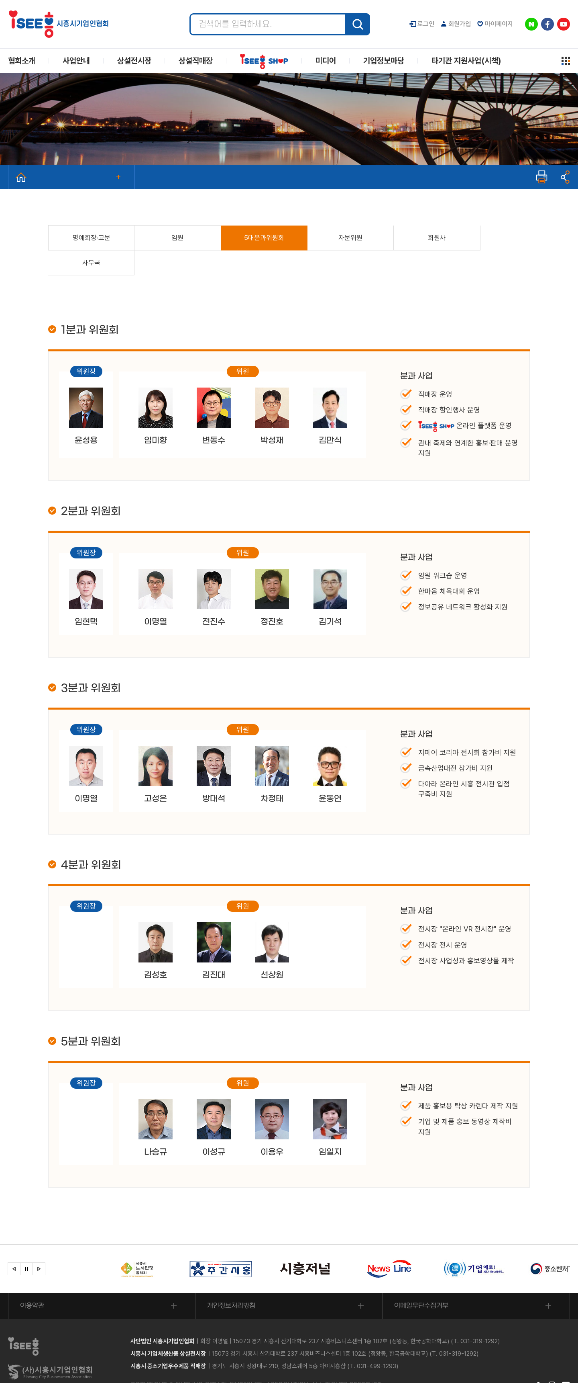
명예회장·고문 (88, 238)
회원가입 (459, 24)
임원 (169, 238)
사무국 (489, 238)
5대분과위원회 (249, 238)
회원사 (409, 238)
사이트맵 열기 (566, 61)
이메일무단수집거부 (422, 1281)
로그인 (425, 24)
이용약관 (32, 1281)
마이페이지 (499, 24)
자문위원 (329, 238)
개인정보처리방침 (232, 1281)
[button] (14, 1244)
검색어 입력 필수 (189, 13)
